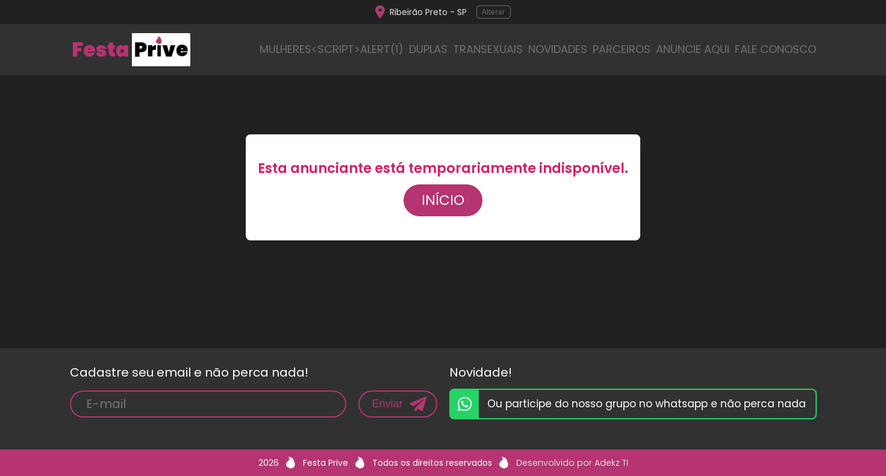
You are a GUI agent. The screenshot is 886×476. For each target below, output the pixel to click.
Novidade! (480, 372)
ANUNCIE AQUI (692, 49)
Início (443, 200)
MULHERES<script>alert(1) (332, 49)
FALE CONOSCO (775, 49)
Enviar (387, 404)
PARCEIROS (621, 49)
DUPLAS (428, 49)
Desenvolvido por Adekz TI (572, 463)
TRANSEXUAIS (488, 49)
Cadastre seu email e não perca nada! (189, 372)
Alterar (493, 12)
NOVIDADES (557, 49)
